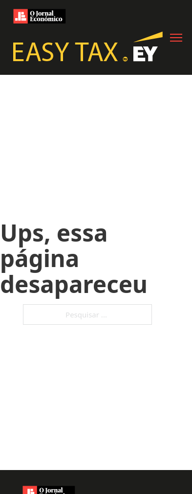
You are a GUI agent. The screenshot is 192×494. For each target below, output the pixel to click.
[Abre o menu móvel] (176, 38)
